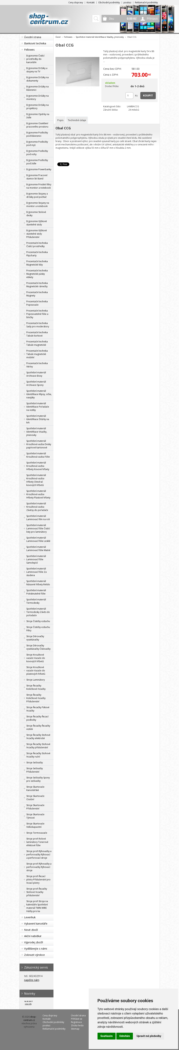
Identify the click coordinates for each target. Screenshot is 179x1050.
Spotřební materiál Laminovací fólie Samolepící (36, 559)
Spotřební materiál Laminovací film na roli (38, 517)
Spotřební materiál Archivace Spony (36, 383)
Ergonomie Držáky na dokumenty (37, 79)
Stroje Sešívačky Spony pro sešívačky (38, 779)
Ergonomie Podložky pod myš (37, 143)
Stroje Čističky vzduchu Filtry (38, 629)
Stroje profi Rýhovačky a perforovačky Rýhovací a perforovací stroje (38, 854)
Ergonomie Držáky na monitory (37, 97)
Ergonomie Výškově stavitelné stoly (36, 223)
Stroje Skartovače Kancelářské (35, 788)
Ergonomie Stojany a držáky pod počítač (37, 195)
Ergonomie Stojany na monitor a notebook (37, 204)
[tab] (60, 120)
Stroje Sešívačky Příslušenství (34, 770)
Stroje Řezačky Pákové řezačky (37, 709)
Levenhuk (30, 917)
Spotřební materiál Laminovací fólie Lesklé (38, 539)
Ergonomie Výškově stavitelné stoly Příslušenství (36, 234)
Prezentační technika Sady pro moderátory (37, 325)
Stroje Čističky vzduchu (38, 621)
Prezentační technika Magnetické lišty (37, 263)
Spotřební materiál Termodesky (36, 601)
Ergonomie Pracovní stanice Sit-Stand (36, 177)
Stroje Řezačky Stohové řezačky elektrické (38, 736)
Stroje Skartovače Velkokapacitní (35, 825)
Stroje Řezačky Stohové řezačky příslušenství (38, 746)
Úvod (57, 37)
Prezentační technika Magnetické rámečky (37, 284)
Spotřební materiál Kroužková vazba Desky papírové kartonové (38, 444)
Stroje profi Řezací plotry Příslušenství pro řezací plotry (38, 879)
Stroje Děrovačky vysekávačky (35, 638)
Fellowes (29, 49)
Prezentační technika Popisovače (37, 303)
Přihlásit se (76, 1018)
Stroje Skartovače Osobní (35, 797)
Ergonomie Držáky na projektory (37, 106)
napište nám (31, 980)
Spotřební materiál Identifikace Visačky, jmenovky (36, 432)
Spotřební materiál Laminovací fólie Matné (38, 548)
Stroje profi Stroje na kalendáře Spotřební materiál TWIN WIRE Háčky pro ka (37, 906)
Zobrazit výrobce (34, 955)
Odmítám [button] (124, 1036)
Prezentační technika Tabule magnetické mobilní (37, 354)
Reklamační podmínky (146, 2)
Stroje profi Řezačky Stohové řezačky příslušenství (36, 892)
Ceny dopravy (75, 2)
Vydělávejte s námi (35, 948)
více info (28, 1004)
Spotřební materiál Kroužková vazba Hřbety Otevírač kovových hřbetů (36, 480)
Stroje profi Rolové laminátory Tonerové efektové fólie (37, 842)
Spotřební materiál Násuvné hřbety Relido (38, 583)
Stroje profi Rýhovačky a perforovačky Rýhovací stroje (38, 867)
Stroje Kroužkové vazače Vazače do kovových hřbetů (35, 658)
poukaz (127, 2)
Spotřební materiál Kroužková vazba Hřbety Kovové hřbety (37, 466)
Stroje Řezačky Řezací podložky (37, 718)
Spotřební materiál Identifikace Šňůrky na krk (37, 419)
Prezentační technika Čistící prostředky (37, 244)
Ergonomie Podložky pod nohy (37, 152)
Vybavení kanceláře (35, 923)
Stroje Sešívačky (34, 762)
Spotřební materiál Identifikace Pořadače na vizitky (37, 407)
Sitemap (75, 1028)
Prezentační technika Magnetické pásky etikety (37, 274)
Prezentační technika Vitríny (37, 365)
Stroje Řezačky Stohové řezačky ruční (38, 755)
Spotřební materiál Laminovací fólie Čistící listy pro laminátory (38, 528)
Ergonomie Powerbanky (38, 169)
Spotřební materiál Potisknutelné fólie (36, 592)
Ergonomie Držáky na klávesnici (37, 88)
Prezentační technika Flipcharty (37, 254)
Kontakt (91, 2)
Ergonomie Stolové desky (36, 213)
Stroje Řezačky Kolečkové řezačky (36, 687)
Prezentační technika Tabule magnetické (37, 343)
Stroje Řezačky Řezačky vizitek (38, 727)
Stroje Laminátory (35, 679)
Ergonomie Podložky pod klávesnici (37, 134)
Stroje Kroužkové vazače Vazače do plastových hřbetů (35, 670)
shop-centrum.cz (29, 1018)
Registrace (76, 1022)
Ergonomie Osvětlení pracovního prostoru (37, 125)
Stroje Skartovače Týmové (35, 816)
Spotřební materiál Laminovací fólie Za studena (36, 572)
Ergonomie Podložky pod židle (37, 162)
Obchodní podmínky (109, 2)
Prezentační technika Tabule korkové (37, 334)
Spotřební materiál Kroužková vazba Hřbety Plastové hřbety (38, 494)
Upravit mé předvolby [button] (149, 1036)
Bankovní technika (35, 43)
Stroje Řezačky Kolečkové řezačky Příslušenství (36, 698)
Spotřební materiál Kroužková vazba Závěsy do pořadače (37, 507)
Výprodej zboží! (33, 942)
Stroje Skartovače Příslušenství (35, 807)
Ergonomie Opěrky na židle (37, 116)
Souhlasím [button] (106, 1036)
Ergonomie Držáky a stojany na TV (36, 70)
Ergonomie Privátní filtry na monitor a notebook (38, 186)
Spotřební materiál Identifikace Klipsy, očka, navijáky (39, 394)
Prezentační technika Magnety (37, 294)
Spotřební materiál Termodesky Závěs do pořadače (38, 612)
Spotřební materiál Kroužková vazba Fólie (38, 455)
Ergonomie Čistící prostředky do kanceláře (35, 59)
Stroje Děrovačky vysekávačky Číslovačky (38, 647)
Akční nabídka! (32, 936)
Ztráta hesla (77, 1025)
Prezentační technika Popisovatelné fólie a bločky (37, 314)
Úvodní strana (32, 37)
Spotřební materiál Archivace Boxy (36, 374)
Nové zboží (31, 930)
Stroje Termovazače (36, 832)
